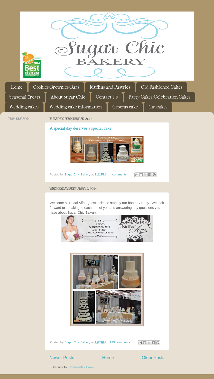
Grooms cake (125, 107)
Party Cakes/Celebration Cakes (159, 97)
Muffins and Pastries (110, 87)
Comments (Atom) (81, 367)
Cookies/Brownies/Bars (56, 87)
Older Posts (153, 357)
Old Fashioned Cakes (161, 87)
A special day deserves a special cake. (81, 128)
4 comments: (119, 174)
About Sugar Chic (68, 97)
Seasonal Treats (24, 97)
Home (16, 87)
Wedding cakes (24, 107)
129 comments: (121, 342)
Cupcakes (158, 107)
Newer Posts (61, 357)
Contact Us (107, 97)
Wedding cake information (75, 107)
